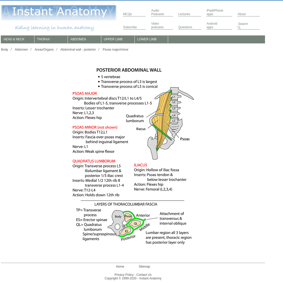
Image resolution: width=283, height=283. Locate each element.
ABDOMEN (78, 39)
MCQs (127, 14)
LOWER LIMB (147, 39)
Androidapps (212, 25)
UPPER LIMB (113, 39)
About (241, 14)
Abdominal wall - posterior (78, 49)
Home (120, 266)
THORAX (43, 39)
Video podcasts (157, 25)
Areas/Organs (44, 49)
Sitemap (144, 266)
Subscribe (130, 27)
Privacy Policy (124, 275)
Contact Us (144, 275)
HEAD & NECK (14, 39)
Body (4, 49)
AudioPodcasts (157, 12)
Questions (185, 27)
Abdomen (21, 49)
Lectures (184, 14)
